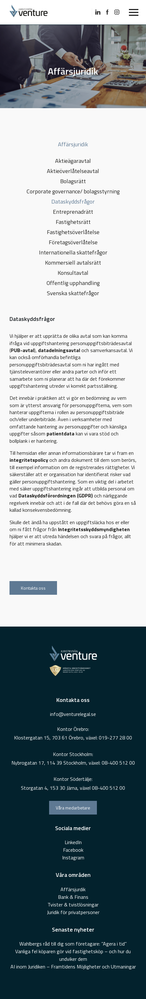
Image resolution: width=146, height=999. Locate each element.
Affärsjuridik (73, 144)
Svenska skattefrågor (73, 293)
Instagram (73, 857)
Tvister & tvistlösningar (73, 904)
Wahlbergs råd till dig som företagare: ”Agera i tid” (73, 943)
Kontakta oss (33, 588)
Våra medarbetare (73, 807)
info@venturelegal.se (73, 714)
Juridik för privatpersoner (73, 912)
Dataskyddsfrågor (73, 201)
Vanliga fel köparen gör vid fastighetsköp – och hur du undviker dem (73, 955)
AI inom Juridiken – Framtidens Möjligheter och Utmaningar (73, 966)
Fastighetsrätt (73, 222)
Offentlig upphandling (73, 283)
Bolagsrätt (73, 181)
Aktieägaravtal (73, 160)
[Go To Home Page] (35, 12)
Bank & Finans (73, 897)
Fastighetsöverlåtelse (73, 232)
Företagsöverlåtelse (73, 242)
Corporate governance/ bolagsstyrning (73, 191)
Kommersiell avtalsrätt (73, 262)
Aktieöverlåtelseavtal (73, 171)
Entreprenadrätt (73, 211)
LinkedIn (73, 842)
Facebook (73, 850)
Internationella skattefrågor (73, 252)
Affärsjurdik (73, 889)
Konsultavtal (73, 272)
